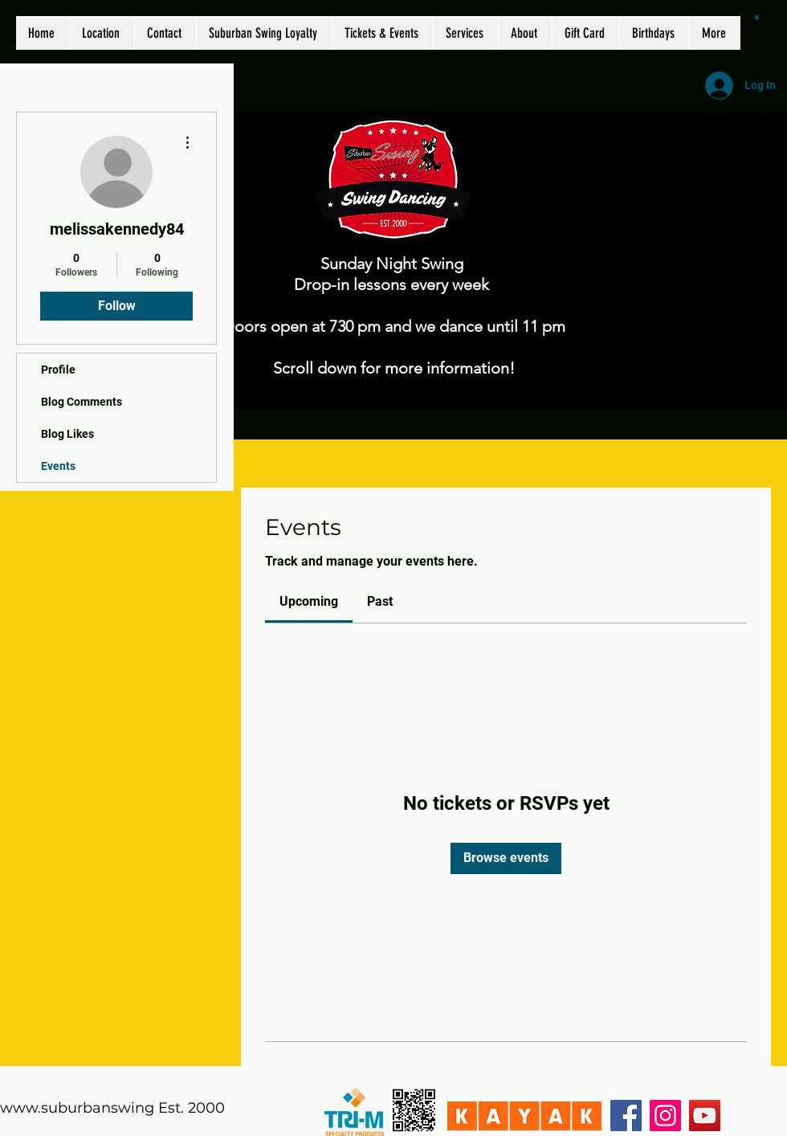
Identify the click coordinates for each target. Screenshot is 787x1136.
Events (58, 466)
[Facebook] (626, 1115)
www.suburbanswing (77, 1108)
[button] (757, 16)
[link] (308, 601)
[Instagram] (665, 1115)
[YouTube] (704, 1115)
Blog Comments (81, 401)
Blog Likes (67, 433)
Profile (58, 369)
